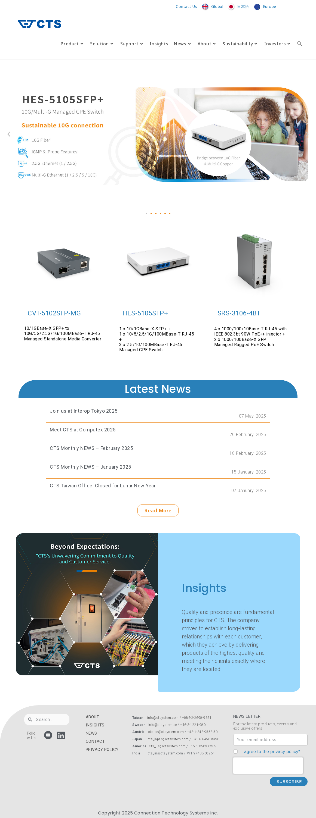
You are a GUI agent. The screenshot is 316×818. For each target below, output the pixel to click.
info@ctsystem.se (162, 725)
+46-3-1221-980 (192, 725)
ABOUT (92, 716)
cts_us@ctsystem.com (167, 746)
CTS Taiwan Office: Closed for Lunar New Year (103, 485)
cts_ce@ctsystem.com (166, 732)
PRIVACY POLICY (102, 749)
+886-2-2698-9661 (196, 718)
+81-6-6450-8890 (205, 739)
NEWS (91, 733)
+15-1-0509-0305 (202, 746)
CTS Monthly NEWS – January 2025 (90, 467)
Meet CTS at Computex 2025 (83, 429)
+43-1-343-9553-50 (202, 732)
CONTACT (95, 741)
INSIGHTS (95, 725)
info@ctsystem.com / (164, 718)
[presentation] (268, 765)
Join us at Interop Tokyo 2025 (84, 411)
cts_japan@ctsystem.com (169, 739)
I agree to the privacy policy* (270, 751)
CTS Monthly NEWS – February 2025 (91, 448)
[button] (146, 213)
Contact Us (186, 6)
